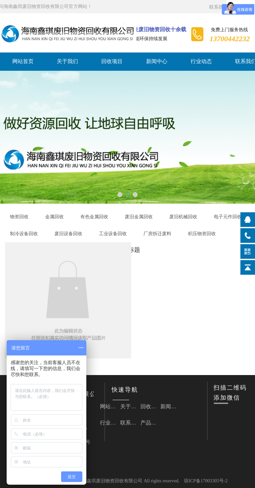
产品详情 (150, 423)
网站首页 (23, 61)
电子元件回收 (228, 216)
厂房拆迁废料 (157, 233)
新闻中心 (156, 61)
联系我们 (218, 7)
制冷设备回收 (24, 233)
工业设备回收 (113, 233)
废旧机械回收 (183, 216)
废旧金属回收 (139, 216)
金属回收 (54, 216)
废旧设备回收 (68, 233)
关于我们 (67, 61)
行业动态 (201, 61)
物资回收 (19, 216)
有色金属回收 (94, 216)
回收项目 (112, 61)
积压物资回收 (202, 233)
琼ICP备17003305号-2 (205, 480)
